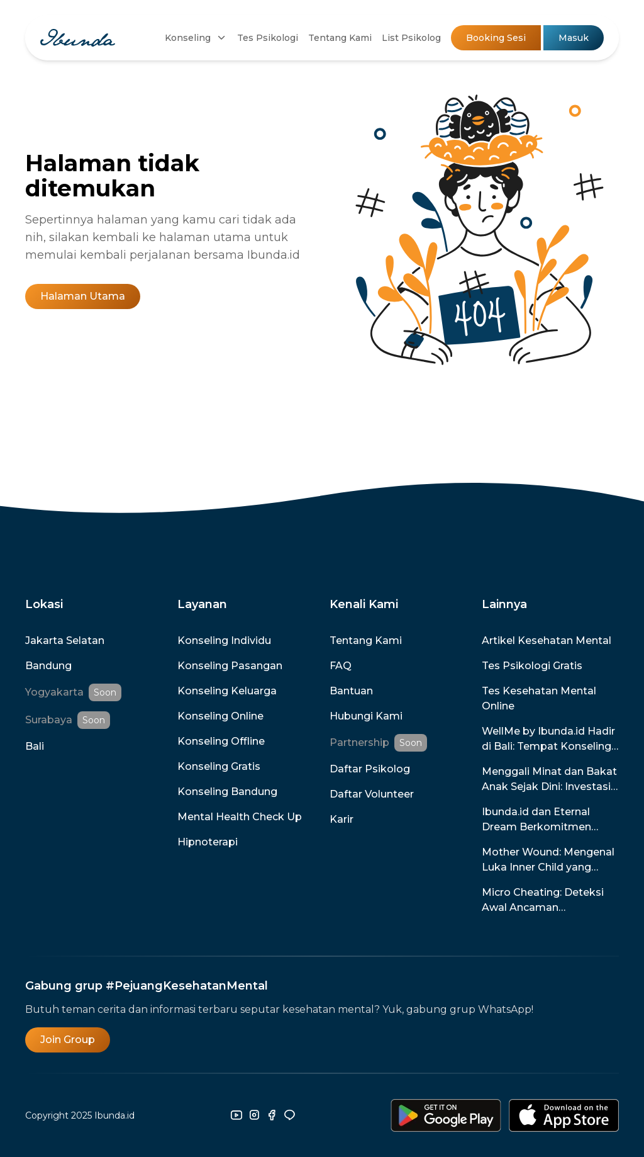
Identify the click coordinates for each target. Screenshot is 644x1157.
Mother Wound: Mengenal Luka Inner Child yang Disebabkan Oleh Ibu (548, 860)
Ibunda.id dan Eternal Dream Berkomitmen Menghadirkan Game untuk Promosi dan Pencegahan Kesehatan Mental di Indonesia (543, 820)
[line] (289, 1115)
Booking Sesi (496, 37)
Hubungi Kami (366, 716)
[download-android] (446, 1115)
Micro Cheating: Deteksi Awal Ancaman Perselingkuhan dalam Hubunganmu (543, 900)
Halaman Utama (82, 296)
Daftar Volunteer (372, 794)
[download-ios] (564, 1115)
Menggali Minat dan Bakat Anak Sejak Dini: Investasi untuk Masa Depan (549, 779)
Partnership (359, 742)
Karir (341, 819)
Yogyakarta (54, 692)
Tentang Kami (340, 37)
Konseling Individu (224, 640)
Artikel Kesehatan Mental (546, 640)
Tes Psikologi (267, 37)
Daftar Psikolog (370, 769)
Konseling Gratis (218, 766)
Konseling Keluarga (227, 691)
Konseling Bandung (227, 792)
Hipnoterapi (207, 842)
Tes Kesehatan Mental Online (539, 698)
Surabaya (48, 720)
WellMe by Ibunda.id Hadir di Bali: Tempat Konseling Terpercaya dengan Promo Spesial (550, 739)
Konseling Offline (221, 741)
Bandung (48, 666)
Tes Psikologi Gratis (532, 666)
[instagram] (254, 1115)
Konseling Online (220, 716)
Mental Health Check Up (239, 817)
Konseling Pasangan (229, 666)
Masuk (573, 37)
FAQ (341, 666)
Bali (34, 746)
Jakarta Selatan (64, 640)
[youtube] (236, 1115)
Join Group (67, 1040)
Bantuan (351, 691)
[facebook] (271, 1115)
